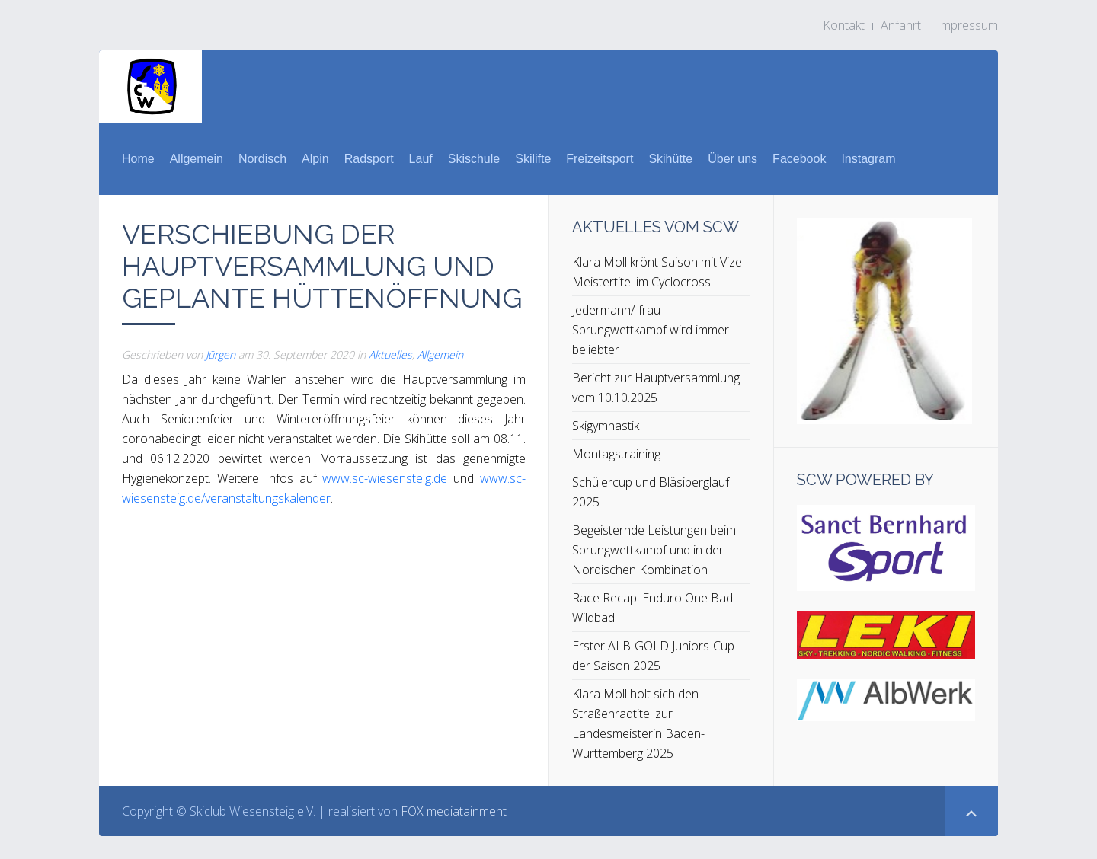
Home (138, 158)
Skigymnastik (605, 425)
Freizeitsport (599, 158)
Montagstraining (616, 453)
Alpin (315, 158)
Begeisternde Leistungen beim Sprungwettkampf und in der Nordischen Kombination (654, 550)
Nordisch (262, 158)
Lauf (421, 158)
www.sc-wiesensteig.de (384, 478)
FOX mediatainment (454, 811)
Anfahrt (901, 25)
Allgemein (196, 158)
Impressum (967, 25)
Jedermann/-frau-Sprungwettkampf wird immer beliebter (650, 330)
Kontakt (844, 25)
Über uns (732, 158)
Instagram (868, 158)
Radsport (369, 158)
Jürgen (220, 354)
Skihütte (670, 158)
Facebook (799, 158)
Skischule (474, 158)
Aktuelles (390, 354)
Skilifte (533, 158)
